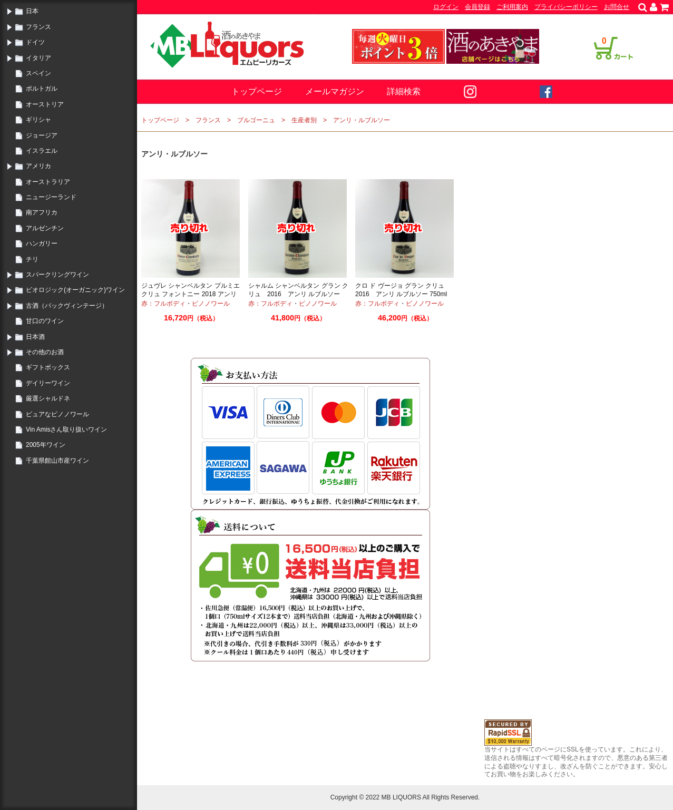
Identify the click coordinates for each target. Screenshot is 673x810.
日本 (32, 11)
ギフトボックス (48, 367)
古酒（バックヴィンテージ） (67, 305)
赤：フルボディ (163, 303)
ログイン (446, 7)
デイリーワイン (48, 383)
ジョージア (41, 135)
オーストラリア (48, 182)
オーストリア (45, 104)
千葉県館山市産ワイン (57, 460)
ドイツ (35, 42)
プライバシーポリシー (566, 7)
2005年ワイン (45, 444)
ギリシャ (38, 119)
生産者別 (304, 120)
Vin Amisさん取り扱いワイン (66, 429)
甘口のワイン (45, 321)
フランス (38, 27)
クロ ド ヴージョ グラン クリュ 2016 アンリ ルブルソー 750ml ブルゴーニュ (404, 294)
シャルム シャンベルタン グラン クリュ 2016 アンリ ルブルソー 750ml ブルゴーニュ (298, 294)
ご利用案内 (512, 7)
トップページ (256, 91)
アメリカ (38, 166)
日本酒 (35, 336)
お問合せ (616, 7)
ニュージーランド (51, 197)
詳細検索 (404, 91)
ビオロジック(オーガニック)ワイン (75, 290)
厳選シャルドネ (48, 398)
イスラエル (41, 150)
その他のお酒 (45, 352)
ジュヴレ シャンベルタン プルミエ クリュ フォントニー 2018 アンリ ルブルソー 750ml (190, 294)
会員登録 (477, 7)
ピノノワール (211, 303)
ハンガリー (41, 243)
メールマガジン (334, 91)
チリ (32, 259)
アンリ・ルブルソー (361, 120)
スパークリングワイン (57, 274)
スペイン (38, 73)
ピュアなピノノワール (57, 414)
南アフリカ (41, 212)
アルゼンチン (45, 228)
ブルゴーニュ (256, 120)
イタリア (38, 58)
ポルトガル (41, 88)
